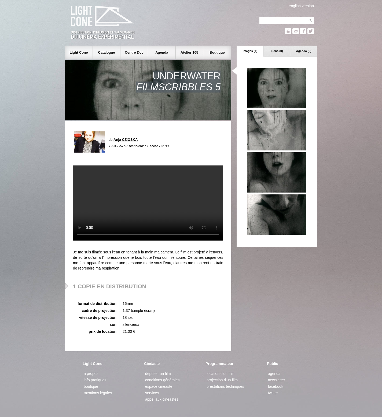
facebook (275, 386)
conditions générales (162, 380)
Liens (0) (277, 51)
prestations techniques (225, 386)
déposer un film (158, 373)
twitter (273, 393)
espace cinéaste (158, 386)
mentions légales (98, 393)
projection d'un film (222, 380)
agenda (274, 373)
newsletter (276, 380)
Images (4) (250, 51)
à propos (91, 373)
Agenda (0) (303, 51)
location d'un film (220, 373)
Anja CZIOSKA (125, 140)
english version (301, 6)
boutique (91, 386)
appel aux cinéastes (161, 399)
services (152, 393)
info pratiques (95, 380)
